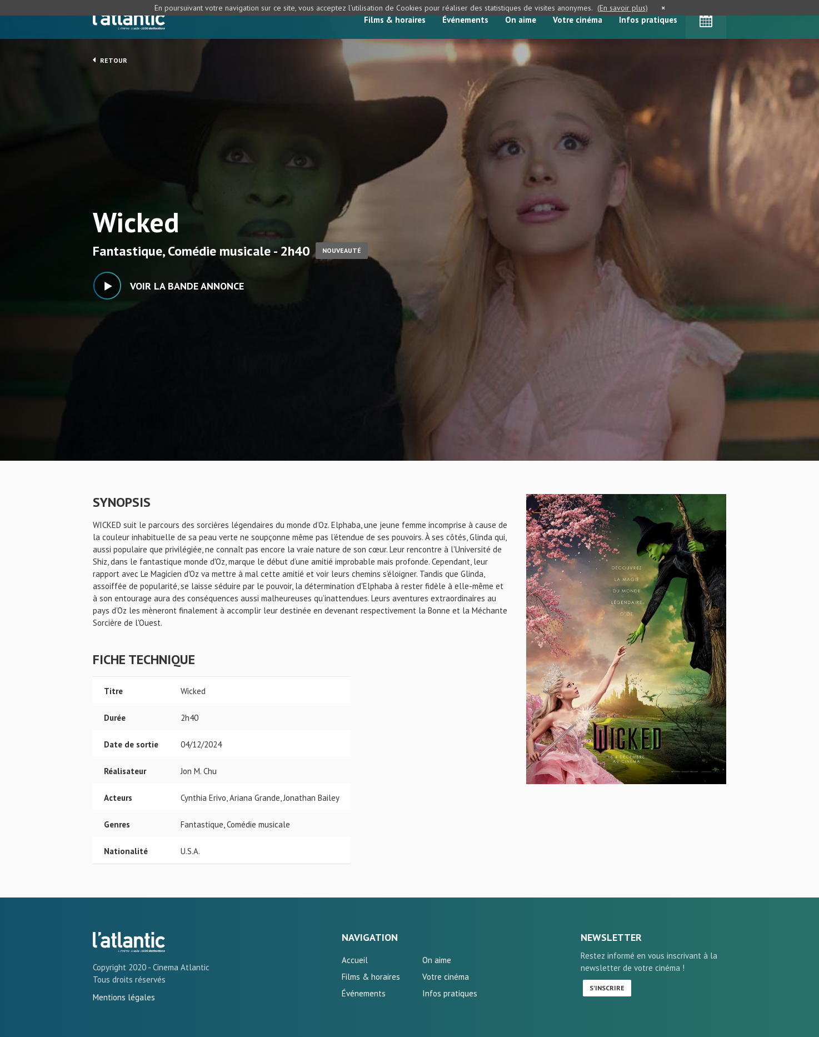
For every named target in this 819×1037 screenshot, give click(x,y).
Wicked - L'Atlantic (129, 942)
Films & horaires (395, 19)
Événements (465, 19)
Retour (110, 60)
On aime (520, 19)
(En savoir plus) (622, 8)
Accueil (355, 960)
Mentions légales (124, 997)
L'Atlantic (129, 19)
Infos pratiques (648, 19)
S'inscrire (607, 988)
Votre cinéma (577, 19)
